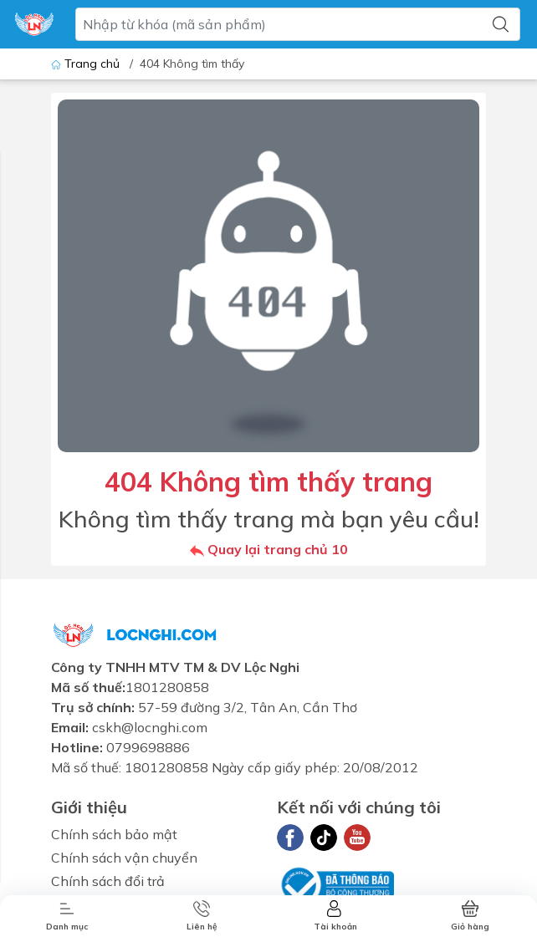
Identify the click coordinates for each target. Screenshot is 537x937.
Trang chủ (87, 63)
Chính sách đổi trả (108, 881)
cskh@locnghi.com (149, 727)
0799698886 (148, 747)
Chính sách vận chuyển (124, 857)
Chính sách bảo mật (114, 834)
